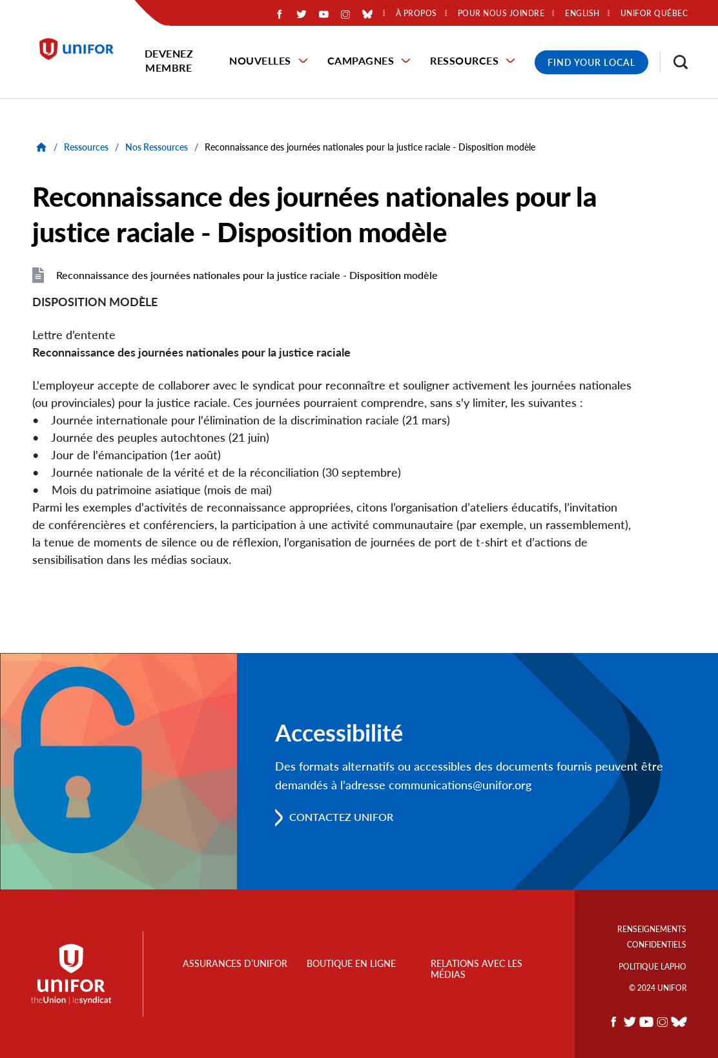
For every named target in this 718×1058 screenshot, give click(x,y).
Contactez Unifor (341, 817)
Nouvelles (260, 60)
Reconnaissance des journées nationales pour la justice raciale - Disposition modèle (247, 275)
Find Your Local (591, 62)
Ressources (464, 60)
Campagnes (361, 60)
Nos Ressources (156, 146)
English (582, 13)
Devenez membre (169, 60)
